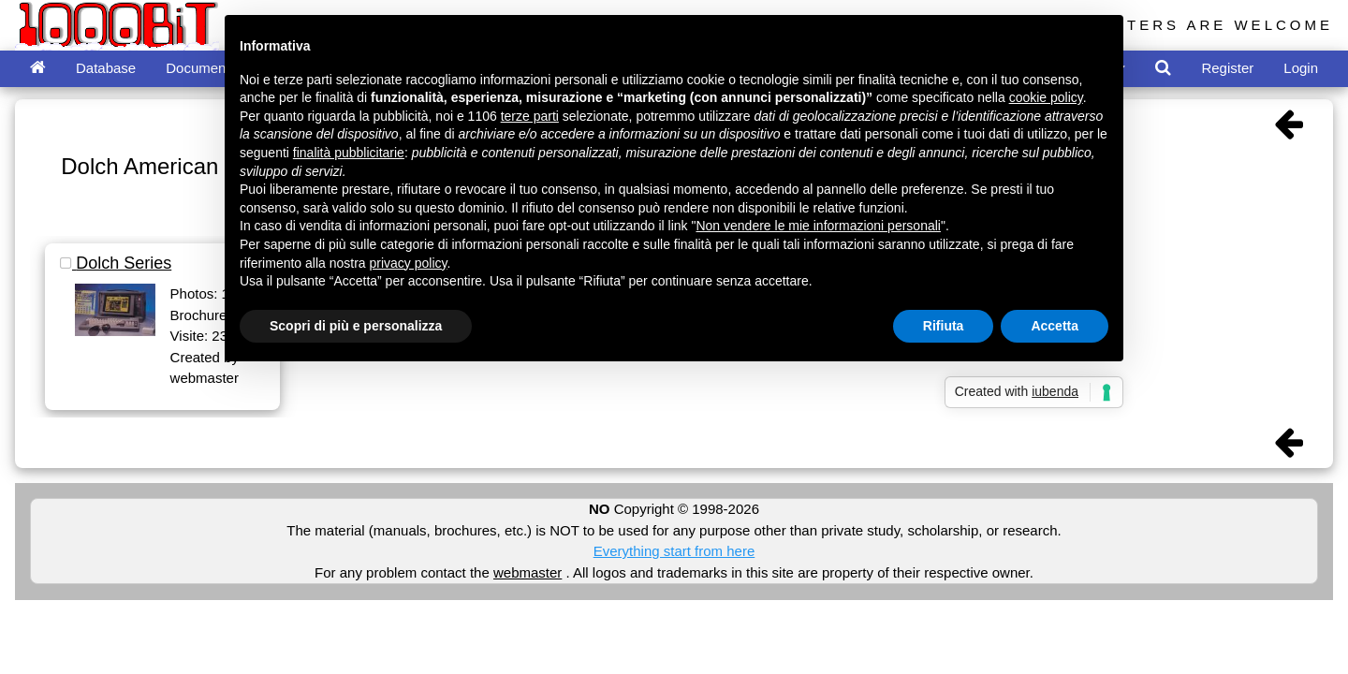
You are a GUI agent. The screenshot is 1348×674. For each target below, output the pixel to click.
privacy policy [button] (408, 263)
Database (106, 68)
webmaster (527, 572)
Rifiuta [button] (943, 325)
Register (1227, 68)
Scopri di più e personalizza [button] (356, 325)
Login (1300, 68)
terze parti (530, 116)
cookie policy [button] (1046, 97)
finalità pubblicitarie (348, 152)
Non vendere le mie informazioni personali (818, 225)
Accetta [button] (1054, 325)
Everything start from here (674, 551)
